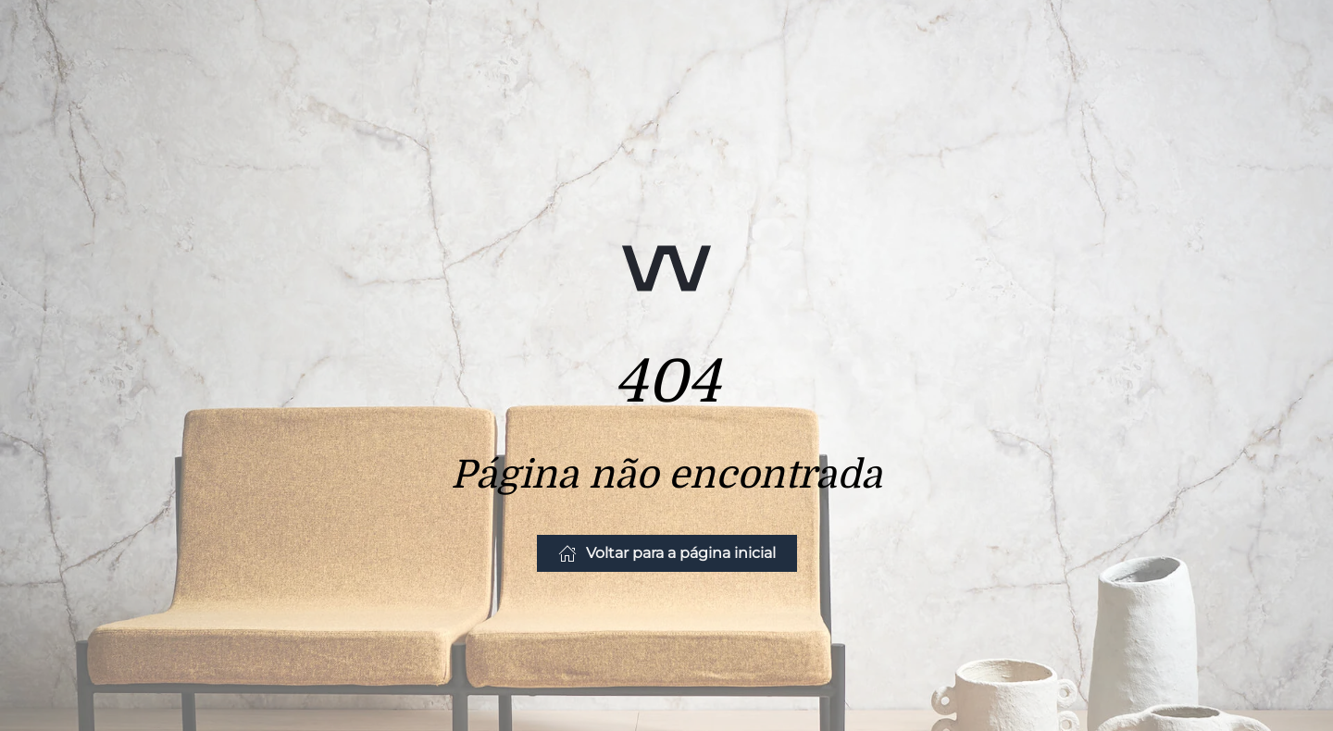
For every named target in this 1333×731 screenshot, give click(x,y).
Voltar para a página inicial (667, 553)
